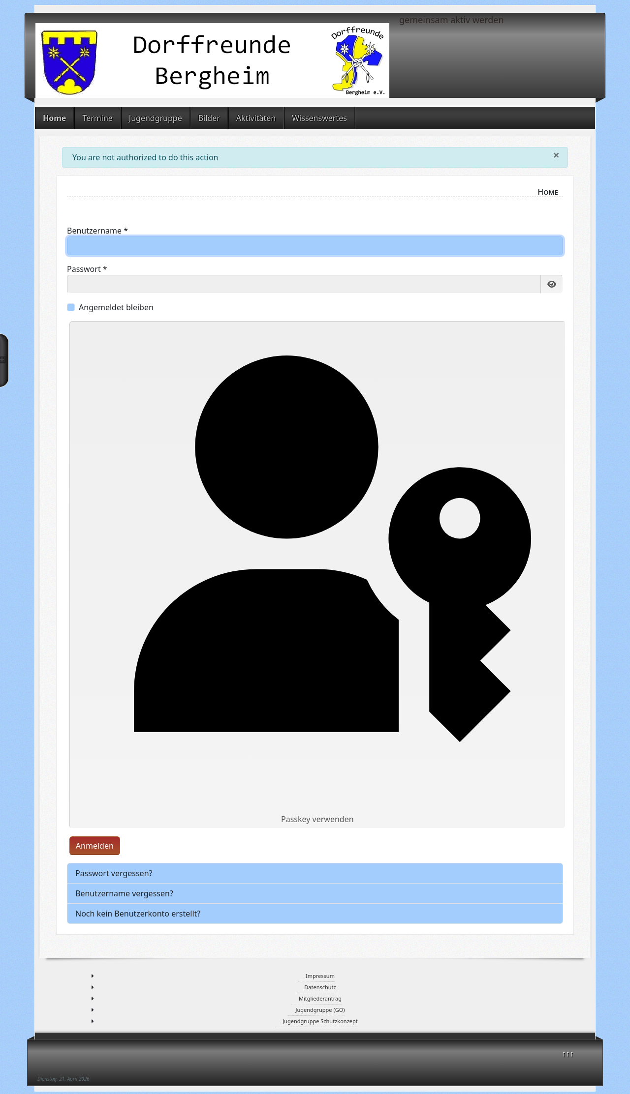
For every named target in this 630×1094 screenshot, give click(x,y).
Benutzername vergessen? (124, 893)
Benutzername (97, 230)
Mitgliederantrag (320, 998)
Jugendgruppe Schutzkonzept (320, 1021)
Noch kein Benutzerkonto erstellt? (137, 913)
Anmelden (95, 845)
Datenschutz (320, 987)
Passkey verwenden (317, 575)
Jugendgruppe (155, 118)
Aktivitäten (256, 118)
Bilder (209, 118)
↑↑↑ (568, 1053)
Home (54, 118)
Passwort (87, 269)
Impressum (320, 975)
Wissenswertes (319, 118)
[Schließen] (556, 155)
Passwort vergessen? (113, 873)
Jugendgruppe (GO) (320, 1009)
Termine (97, 118)
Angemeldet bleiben (116, 307)
